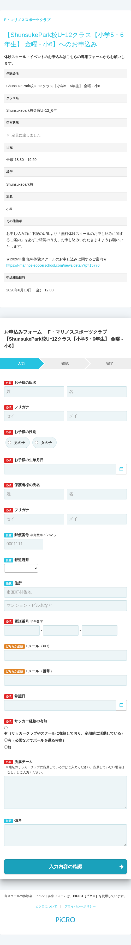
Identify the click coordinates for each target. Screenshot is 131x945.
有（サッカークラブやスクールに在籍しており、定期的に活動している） (64, 733)
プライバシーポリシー (80, 906)
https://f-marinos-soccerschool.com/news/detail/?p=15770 (53, 265)
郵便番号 (30, 535)
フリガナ (16, 407)
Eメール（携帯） (29, 671)
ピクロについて (46, 906)
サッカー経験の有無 (25, 721)
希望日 (14, 696)
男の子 (19, 443)
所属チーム (64, 767)
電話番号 (23, 621)
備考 (13, 820)
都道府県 (16, 560)
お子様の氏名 (20, 382)
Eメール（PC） (27, 646)
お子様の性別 (20, 432)
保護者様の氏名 (22, 485)
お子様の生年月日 (24, 460)
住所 (13, 583)
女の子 (46, 443)
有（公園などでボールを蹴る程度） (37, 740)
